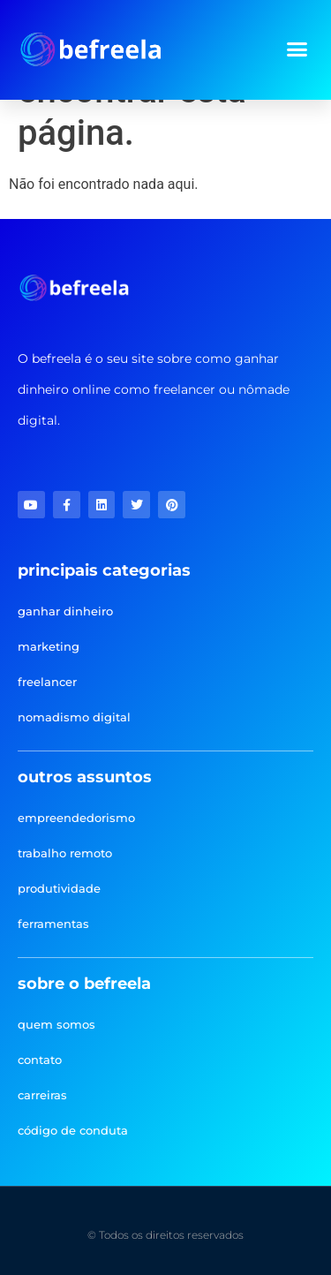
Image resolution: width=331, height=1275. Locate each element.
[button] (297, 49)
